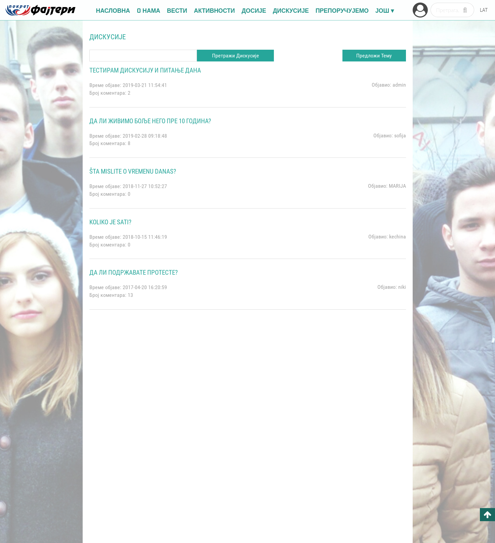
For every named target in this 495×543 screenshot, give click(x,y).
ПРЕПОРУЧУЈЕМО (342, 10)
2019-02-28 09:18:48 (145, 136)
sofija (400, 135)
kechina (397, 236)
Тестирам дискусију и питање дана (145, 70)
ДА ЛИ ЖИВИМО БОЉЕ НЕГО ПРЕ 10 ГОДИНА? (150, 121)
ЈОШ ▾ (384, 10)
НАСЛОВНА (113, 10)
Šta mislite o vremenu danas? (132, 171)
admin (399, 85)
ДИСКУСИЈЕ (291, 10)
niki (402, 287)
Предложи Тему (374, 55)
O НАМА (148, 10)
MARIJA (397, 186)
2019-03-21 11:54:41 (145, 85)
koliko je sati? (110, 222)
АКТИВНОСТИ (214, 10)
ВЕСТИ (177, 10)
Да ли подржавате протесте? (133, 272)
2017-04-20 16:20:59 (145, 287)
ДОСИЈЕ (254, 10)
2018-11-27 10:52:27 (145, 186)
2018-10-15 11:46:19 (145, 237)
